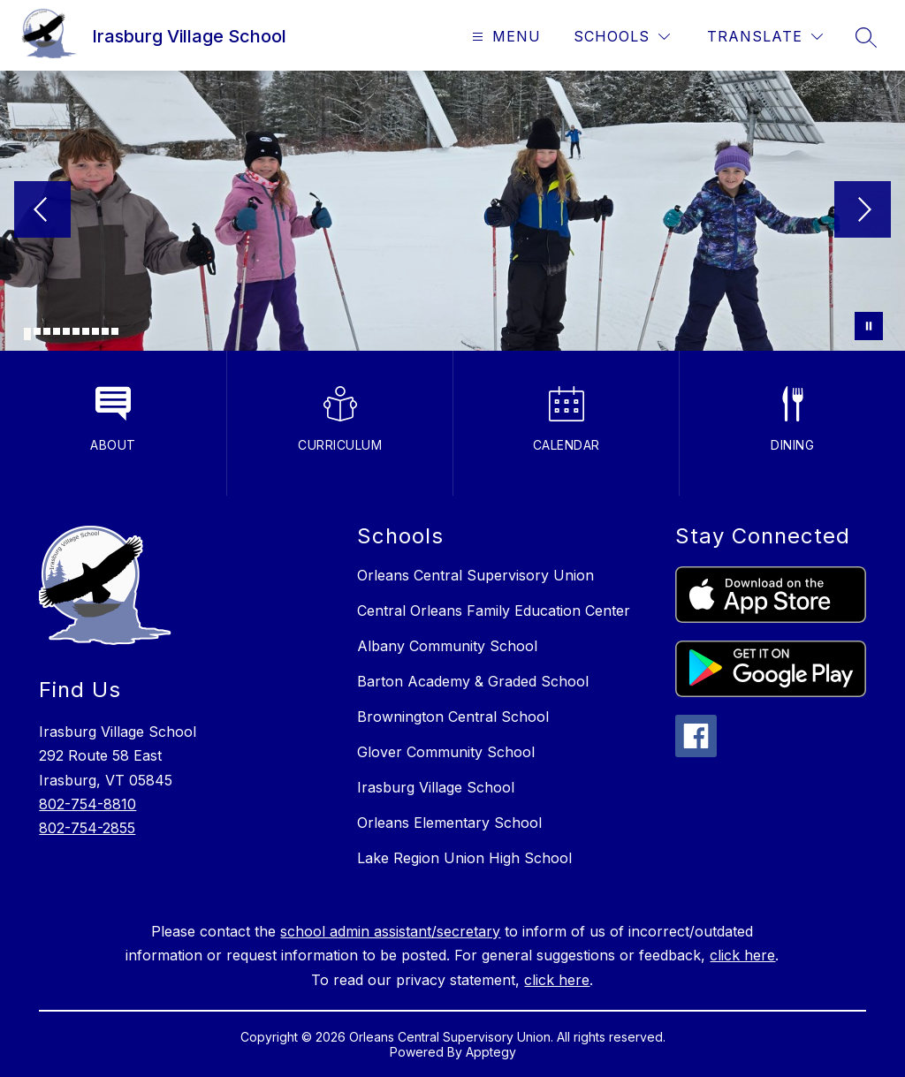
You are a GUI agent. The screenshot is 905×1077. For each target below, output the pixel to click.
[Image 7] (85, 331)
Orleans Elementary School (449, 822)
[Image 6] (76, 331)
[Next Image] (862, 211)
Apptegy (491, 1051)
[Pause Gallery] (869, 326)
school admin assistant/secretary (390, 931)
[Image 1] (27, 334)
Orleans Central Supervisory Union (475, 575)
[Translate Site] (765, 37)
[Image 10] (114, 331)
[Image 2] (37, 331)
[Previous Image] (42, 211)
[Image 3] (46, 331)
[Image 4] (56, 331)
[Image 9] (105, 331)
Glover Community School (446, 752)
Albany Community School (447, 646)
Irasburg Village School (435, 787)
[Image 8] (95, 331)
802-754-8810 (87, 804)
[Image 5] (66, 331)
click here (742, 955)
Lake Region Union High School (464, 858)
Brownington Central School (453, 716)
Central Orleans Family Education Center (493, 610)
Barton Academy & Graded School (473, 681)
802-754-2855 (87, 828)
